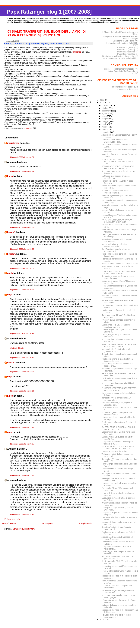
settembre (106, 111)
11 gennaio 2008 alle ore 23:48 (22, 514)
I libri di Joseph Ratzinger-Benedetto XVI (120, 69)
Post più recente (9, 523)
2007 (102, 620)
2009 (102, 100)
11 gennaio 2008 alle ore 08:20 (22, 157)
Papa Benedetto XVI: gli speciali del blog (120, 58)
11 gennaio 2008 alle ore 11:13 (22, 391)
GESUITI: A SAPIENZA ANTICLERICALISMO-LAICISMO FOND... (117, 161)
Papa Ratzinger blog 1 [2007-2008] (49, 12)
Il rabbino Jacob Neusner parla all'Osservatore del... (115, 141)
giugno (105, 119)
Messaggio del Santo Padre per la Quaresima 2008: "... (116, 350)
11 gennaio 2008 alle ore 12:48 (22, 427)
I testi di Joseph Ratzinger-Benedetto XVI (120, 56)
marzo (105, 127)
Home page (47, 523)
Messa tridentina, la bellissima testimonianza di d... (115, 245)
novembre (106, 105)
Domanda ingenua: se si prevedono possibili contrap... (117, 413)
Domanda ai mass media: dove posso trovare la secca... (118, 277)
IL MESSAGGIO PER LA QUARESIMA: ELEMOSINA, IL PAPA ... (119, 272)
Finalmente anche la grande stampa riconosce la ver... (117, 360)
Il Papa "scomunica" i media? (114, 451)
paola (10, 273)
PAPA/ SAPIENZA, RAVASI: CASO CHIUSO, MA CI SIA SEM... (117, 221)
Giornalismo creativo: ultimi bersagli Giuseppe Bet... (117, 240)
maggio (105, 121)
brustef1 (11, 232)
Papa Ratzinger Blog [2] (127, 54)
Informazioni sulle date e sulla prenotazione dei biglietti (125, 88)
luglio (104, 116)
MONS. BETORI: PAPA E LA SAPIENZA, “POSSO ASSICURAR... (119, 345)
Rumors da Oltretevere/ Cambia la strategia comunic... (116, 192)
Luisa (10, 176)
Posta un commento (12, 519)
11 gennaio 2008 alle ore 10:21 (22, 268)
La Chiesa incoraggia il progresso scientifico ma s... (116, 177)
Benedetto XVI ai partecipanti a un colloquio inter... (116, 399)
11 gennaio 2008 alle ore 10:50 (22, 358)
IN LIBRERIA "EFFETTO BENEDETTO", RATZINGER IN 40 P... (119, 389)
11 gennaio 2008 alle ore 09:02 (22, 227)
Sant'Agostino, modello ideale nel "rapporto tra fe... (116, 250)
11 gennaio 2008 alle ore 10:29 (22, 290)
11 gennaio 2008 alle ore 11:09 (22, 372)
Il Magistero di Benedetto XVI (124, 41)
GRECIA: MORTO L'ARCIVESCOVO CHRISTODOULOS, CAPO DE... (118, 447)
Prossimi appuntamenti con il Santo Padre (120, 264)
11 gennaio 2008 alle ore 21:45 (22, 475)
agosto (105, 113)
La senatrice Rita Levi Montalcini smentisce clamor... (116, 326)
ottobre (105, 108)
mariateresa (13, 143)
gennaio (106, 132)
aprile (104, 124)
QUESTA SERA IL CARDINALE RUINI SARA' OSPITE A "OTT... (118, 428)
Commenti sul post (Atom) (24, 529)
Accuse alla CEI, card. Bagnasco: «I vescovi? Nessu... (117, 538)
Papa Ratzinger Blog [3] (127, 52)
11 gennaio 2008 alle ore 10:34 (22, 334)
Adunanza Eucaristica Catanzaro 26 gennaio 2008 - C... (117, 557)
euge (9, 294)
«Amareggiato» (17, 348)
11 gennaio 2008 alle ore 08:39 (22, 171)
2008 (102, 103)
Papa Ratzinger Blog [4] (127, 49)
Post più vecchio (86, 523)
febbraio (106, 129)
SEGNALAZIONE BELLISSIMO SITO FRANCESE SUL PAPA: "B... (118, 167)
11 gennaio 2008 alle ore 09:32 (22, 249)
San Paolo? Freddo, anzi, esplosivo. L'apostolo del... (117, 404)
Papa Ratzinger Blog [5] (127, 47)
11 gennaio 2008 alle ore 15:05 (22, 444)
